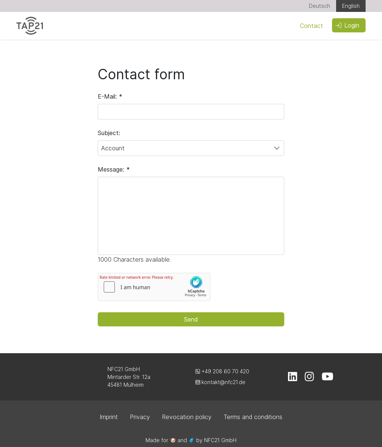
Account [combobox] (113, 148)
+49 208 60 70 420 (222, 371)
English (351, 6)
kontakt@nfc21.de (220, 382)
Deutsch (319, 6)
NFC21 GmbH (220, 440)
